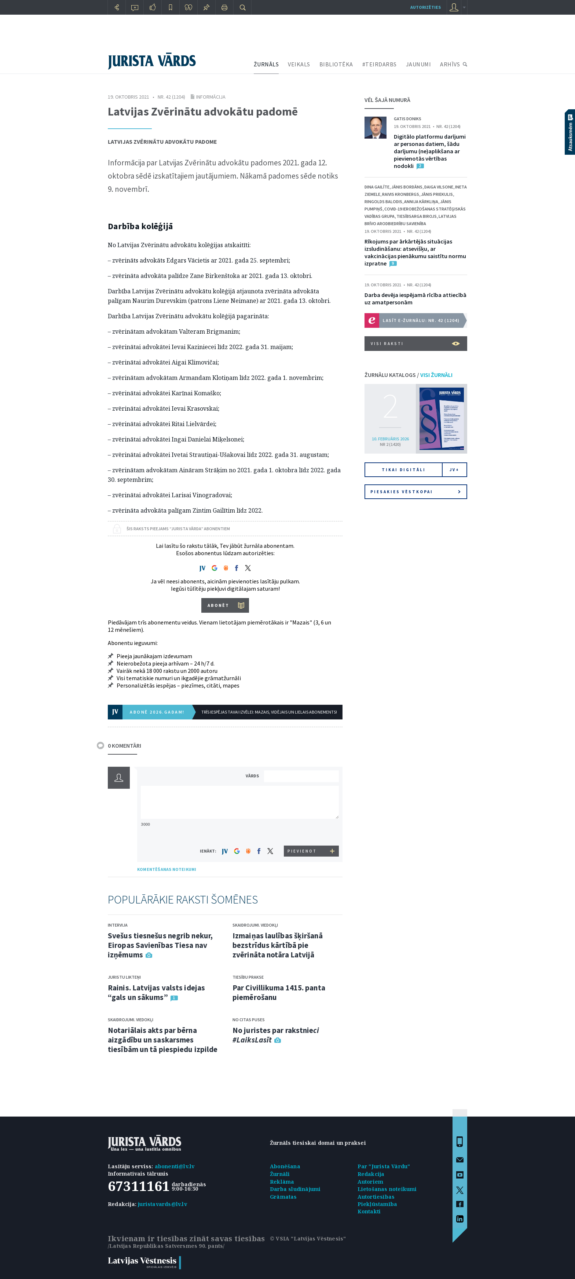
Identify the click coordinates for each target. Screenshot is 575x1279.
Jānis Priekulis (437, 194)
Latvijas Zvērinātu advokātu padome (162, 141)
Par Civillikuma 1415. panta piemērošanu (278, 992)
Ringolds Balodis (383, 201)
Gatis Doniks (407, 118)
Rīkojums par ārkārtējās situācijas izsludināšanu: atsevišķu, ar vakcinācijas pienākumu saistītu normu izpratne (415, 252)
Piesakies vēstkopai (415, 491)
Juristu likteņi (124, 977)
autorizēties (425, 7)
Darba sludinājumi (295, 1188)
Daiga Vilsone (438, 187)
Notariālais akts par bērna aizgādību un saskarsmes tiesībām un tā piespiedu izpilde (162, 1039)
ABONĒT (218, 605)
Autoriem (371, 1181)
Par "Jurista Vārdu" (384, 1166)
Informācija (211, 97)
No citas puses (248, 1019)
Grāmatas (283, 1196)
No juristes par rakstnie (275, 1035)
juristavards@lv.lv (162, 1204)
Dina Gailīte (377, 187)
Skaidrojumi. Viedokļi (130, 1019)
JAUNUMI (418, 64)
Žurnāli (280, 1173)
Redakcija (371, 1173)
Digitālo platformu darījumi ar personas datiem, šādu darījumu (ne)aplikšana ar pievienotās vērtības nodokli (430, 151)
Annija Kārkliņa (421, 201)
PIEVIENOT (302, 851)
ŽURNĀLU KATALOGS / (409, 374)
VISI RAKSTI (415, 343)
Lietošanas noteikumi (387, 1188)
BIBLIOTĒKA (336, 64)
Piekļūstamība (378, 1204)
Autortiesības (376, 1196)
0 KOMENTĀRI (124, 745)
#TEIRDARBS (379, 64)
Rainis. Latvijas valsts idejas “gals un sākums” (156, 992)
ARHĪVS (450, 64)
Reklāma (282, 1181)
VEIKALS (299, 64)
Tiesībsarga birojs (416, 216)
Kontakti (369, 1211)
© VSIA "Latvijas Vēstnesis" (308, 1238)
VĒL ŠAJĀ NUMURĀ (387, 99)
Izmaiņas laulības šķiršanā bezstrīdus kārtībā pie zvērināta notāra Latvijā (277, 945)
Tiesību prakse (248, 977)
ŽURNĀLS (266, 64)
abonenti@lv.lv (175, 1166)
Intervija (118, 925)
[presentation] (302, 831)
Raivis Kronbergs (400, 194)
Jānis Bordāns (406, 187)
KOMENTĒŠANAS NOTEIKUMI (166, 869)
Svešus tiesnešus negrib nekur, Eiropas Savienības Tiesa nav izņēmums (160, 945)
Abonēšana (285, 1166)
